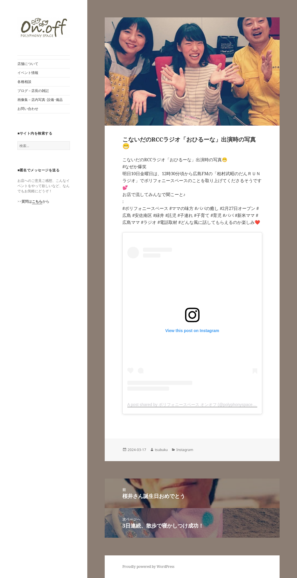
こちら (37, 201)
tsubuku (161, 449)
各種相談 (24, 81)
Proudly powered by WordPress (148, 566)
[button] (43, 27)
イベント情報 (27, 72)
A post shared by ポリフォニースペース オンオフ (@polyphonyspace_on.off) (196, 404)
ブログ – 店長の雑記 (33, 90)
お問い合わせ (27, 108)
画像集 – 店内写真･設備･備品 (40, 99)
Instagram (184, 449)
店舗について (27, 63)
